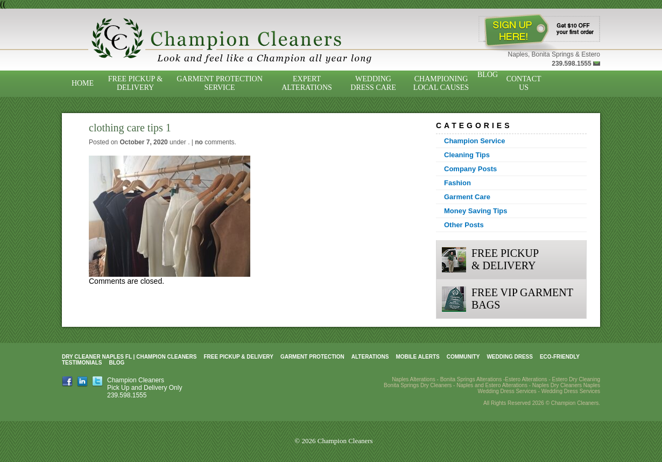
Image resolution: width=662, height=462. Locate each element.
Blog (487, 75)
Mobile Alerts (417, 357)
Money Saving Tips (476, 211)
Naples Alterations (413, 379)
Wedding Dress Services (570, 391)
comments (214, 142)
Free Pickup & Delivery (135, 83)
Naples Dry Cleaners (557, 385)
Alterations (370, 357)
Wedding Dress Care (373, 83)
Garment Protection (312, 357)
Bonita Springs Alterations (471, 379)
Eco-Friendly (560, 357)
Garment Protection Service (220, 83)
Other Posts (464, 225)
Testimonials (82, 363)
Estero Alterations (526, 379)
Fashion (457, 183)
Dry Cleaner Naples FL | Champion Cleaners (129, 357)
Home (83, 83)
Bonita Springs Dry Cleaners (418, 385)
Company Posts (470, 169)
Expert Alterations (306, 83)
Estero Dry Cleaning (576, 379)
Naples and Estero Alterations (491, 385)
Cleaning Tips (467, 155)
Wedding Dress (510, 357)
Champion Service (474, 141)
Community (463, 357)
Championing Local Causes (441, 83)
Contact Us (523, 83)
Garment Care (467, 197)
